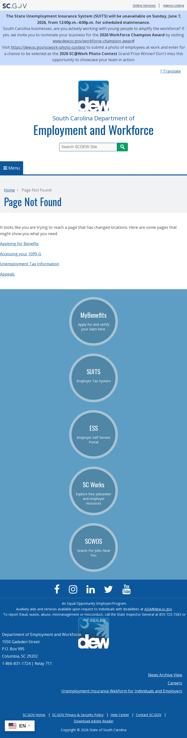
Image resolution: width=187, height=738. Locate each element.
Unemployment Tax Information (29, 264)
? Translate (170, 71)
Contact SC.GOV (148, 714)
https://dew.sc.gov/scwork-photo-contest (48, 47)
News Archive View (165, 675)
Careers (175, 683)
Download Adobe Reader (93, 721)
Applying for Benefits (19, 243)
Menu (11, 168)
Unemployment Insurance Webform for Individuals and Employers (121, 691)
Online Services (144, 5)
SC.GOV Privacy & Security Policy (77, 714)
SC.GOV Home (34, 714)
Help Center (120, 714)
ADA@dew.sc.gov (158, 609)
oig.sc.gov (97, 619)
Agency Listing (173, 5)
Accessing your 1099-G (20, 254)
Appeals (7, 274)
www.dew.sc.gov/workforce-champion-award (93, 41)
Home (9, 190)
